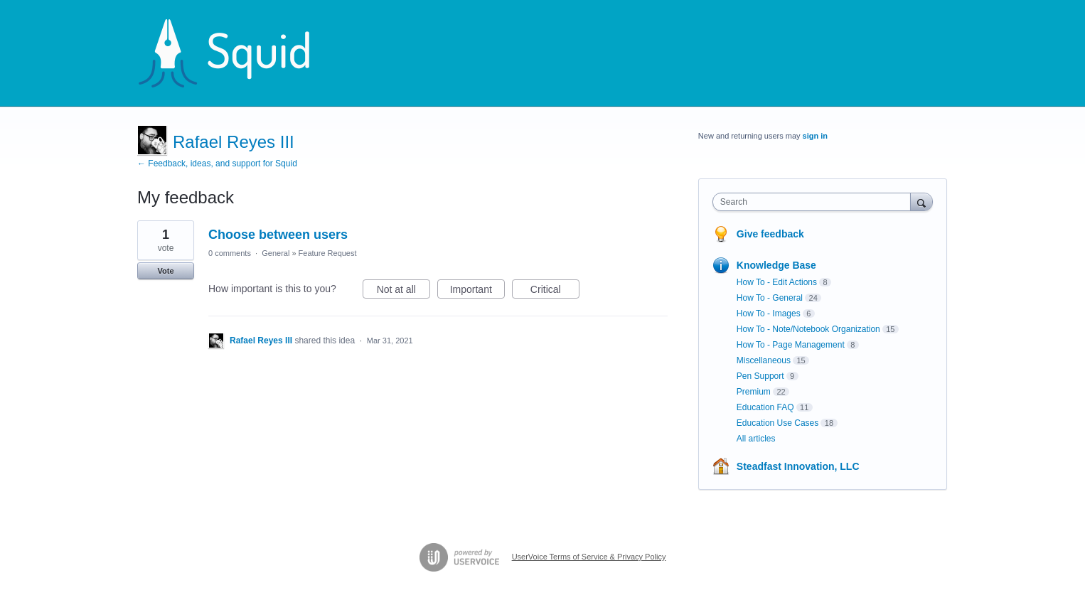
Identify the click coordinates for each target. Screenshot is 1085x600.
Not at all (403, 291)
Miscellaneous (764, 360)
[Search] (921, 201)
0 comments (229, 253)
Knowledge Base (776, 265)
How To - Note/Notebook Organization (808, 329)
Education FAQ (765, 407)
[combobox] (815, 202)
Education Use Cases (777, 423)
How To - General (770, 298)
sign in (815, 136)
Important (477, 291)
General (275, 253)
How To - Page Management (791, 345)
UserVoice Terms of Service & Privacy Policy (589, 556)
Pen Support (760, 376)
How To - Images (769, 313)
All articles (756, 439)
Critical (554, 291)
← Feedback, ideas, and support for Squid (217, 163)
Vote (165, 271)
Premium (754, 392)
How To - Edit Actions (777, 282)
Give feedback (770, 234)
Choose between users (278, 234)
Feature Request (328, 253)
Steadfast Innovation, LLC (798, 466)
